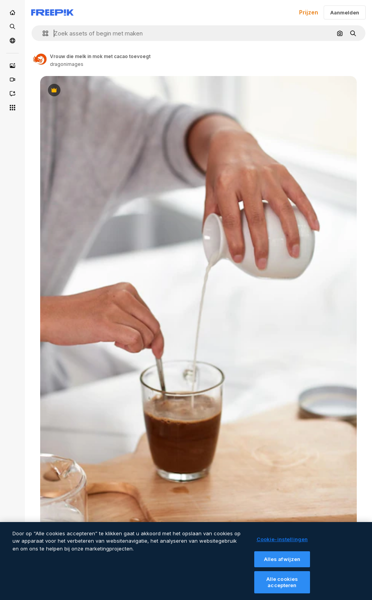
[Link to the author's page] (40, 59)
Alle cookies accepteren (282, 588)
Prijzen (308, 12)
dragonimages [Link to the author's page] (66, 64)
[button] (42, 33)
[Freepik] (52, 12)
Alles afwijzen (282, 564)
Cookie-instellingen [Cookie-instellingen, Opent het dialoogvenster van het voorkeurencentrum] (282, 545)
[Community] (12, 40)
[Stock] (12, 26)
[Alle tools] (12, 107)
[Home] (12, 12)
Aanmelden (344, 12)
